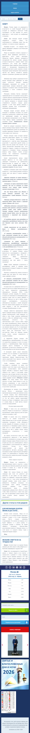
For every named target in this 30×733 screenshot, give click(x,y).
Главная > (4, 18)
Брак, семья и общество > (12, 18)
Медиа (15, 8)
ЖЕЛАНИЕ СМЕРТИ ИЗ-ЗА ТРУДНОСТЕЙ (11, 541)
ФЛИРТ (20, 18)
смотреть (15, 653)
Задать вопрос (15, 12)
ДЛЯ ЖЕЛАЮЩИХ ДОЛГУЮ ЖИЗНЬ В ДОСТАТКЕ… (12, 510)
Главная (15, 4)
